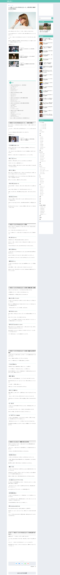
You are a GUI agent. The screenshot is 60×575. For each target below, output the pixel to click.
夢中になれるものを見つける (15, 116)
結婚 (40, 215)
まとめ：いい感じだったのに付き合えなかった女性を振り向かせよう (20, 118)
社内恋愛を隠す (42, 212)
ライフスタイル (41, 131)
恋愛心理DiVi (10, 1)
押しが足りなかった (13, 94)
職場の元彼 (41, 148)
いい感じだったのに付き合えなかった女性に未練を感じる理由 (19, 98)
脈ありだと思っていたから (14, 99)
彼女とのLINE (42, 181)
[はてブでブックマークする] (22, 564)
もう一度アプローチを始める (15, 109)
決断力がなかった (13, 96)
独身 (40, 201)
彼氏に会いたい (42, 193)
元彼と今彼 (41, 138)
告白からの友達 (42, 153)
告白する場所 (42, 156)
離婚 (40, 219)
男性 (40, 203)
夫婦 (40, 162)
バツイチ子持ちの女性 (43, 125)
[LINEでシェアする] (25, 564)
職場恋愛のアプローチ (43, 214)
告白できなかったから (14, 100)
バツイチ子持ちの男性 (43, 128)
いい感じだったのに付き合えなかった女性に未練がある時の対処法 (19, 103)
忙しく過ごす (12, 108)
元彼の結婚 (41, 144)
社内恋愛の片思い (42, 211)
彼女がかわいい (42, 178)
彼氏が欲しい (42, 190)
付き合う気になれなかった (14, 90)
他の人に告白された (13, 95)
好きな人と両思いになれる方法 (44, 170)
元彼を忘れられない (43, 147)
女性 (40, 164)
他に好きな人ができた (14, 91)
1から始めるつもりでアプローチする (16, 114)
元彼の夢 (41, 142)
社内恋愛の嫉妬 (42, 209)
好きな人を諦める (42, 173)
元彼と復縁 (41, 141)
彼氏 (40, 184)
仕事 (40, 133)
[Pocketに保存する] (28, 564)
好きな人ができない (43, 167)
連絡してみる (12, 113)
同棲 (40, 150)
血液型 (40, 217)
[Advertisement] (22, 74)
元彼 (40, 135)
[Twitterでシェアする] (16, 564)
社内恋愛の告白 (42, 208)
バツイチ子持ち (41, 122)
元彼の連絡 (41, 145)
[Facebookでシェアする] (19, 564)
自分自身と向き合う (13, 112)
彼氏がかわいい (42, 187)
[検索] (52, 18)
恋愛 (40, 196)
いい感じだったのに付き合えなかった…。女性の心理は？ (18, 85)
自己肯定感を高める (13, 115)
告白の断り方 (42, 159)
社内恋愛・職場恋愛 (42, 205)
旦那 (40, 198)
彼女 (40, 176)
